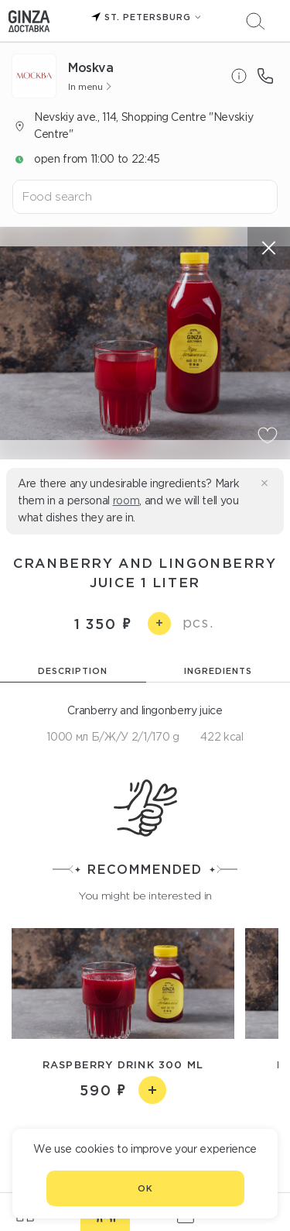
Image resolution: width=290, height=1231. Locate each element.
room (126, 500)
